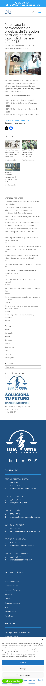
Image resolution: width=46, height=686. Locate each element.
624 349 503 (15, 542)
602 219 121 (15, 485)
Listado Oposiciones (12, 581)
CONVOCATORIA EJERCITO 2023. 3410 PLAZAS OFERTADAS (28, 153)
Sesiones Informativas (13, 590)
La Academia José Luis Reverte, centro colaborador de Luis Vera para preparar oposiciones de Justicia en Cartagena (19, 210)
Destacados (9, 48)
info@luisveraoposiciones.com (23, 488)
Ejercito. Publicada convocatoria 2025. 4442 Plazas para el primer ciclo (12, 153)
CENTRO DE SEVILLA (14, 496)
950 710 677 (15, 528)
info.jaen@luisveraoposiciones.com (25, 517)
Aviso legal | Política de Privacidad (17, 632)
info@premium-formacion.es (22, 545)
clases (7, 329)
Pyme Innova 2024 (11, 611)
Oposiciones (9, 347)
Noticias (26, 48)
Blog (6, 607)
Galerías (7, 336)
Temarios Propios (11, 586)
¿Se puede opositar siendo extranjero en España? (23, 264)
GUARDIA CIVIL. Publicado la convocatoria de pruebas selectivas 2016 (11, 177)
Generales (18, 48)
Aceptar (23, 662)
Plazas (7, 350)
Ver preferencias (23, 675)
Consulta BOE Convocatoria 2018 (17, 120)
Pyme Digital (9, 616)
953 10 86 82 (15, 482)
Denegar (23, 669)
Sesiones (8, 354)
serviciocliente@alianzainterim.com (25, 531)
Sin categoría (9, 357)
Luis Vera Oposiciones (16, 46)
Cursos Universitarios (12, 603)
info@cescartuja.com (18, 503)
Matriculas (8, 594)
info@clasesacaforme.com (21, 560)
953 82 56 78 (15, 514)
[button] (42, 639)
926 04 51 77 (15, 557)
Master (7, 599)
